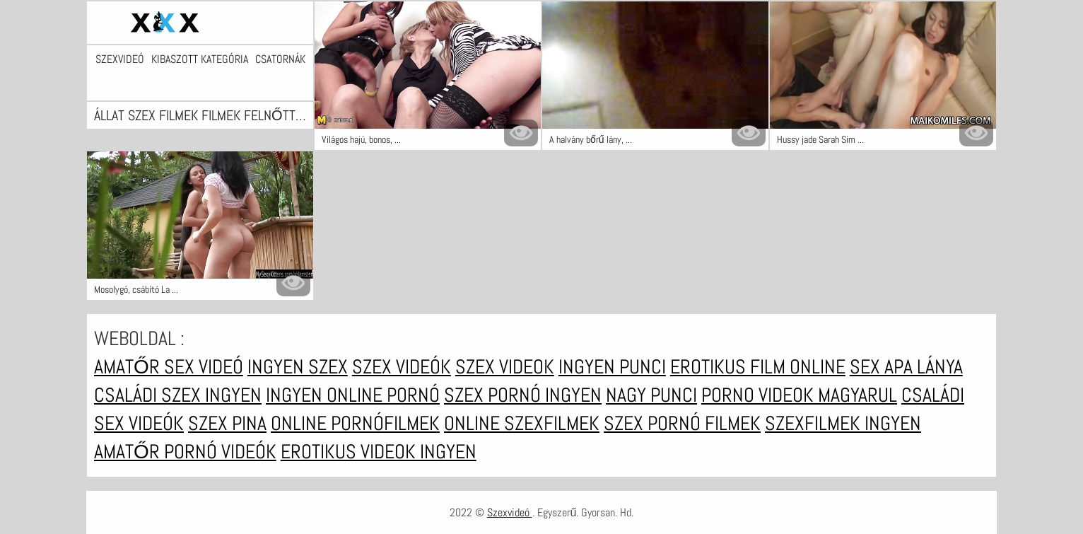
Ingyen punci (612, 366)
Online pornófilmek (355, 423)
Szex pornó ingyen (523, 395)
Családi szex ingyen (178, 395)
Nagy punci (651, 395)
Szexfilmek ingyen (843, 423)
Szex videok (504, 366)
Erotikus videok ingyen (378, 451)
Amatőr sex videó (168, 366)
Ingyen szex (297, 366)
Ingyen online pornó (353, 395)
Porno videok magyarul (799, 395)
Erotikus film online (757, 366)
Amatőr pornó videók (185, 451)
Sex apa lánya (906, 366)
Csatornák (280, 59)
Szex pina (227, 423)
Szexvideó (119, 59)
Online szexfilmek (521, 423)
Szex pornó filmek (682, 423)
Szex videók (401, 366)
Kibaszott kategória (199, 59)
